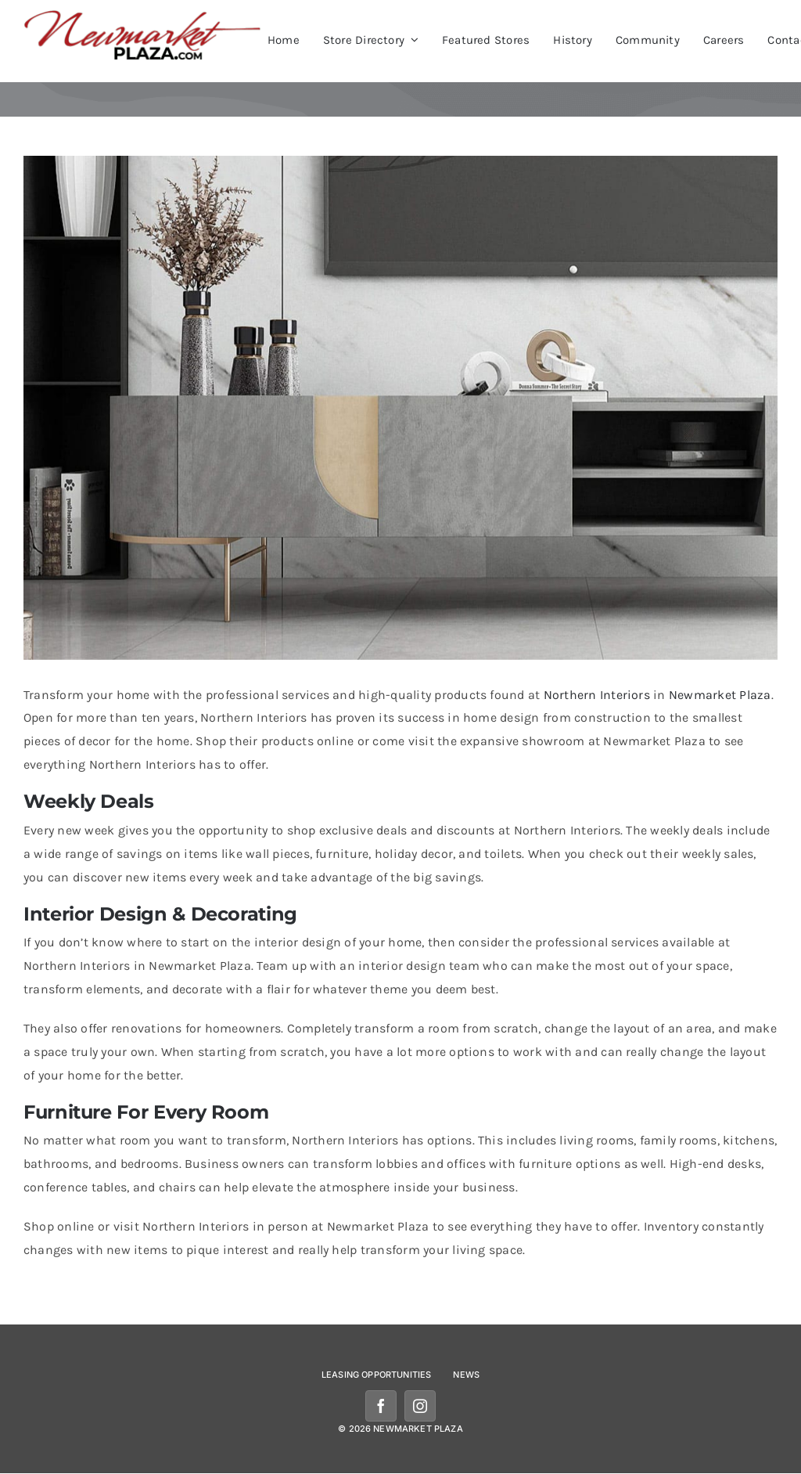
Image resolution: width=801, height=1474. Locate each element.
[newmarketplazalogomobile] (142, 15)
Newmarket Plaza (720, 694)
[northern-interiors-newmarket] (400, 407)
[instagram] (420, 1406)
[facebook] (381, 1406)
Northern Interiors (597, 694)
